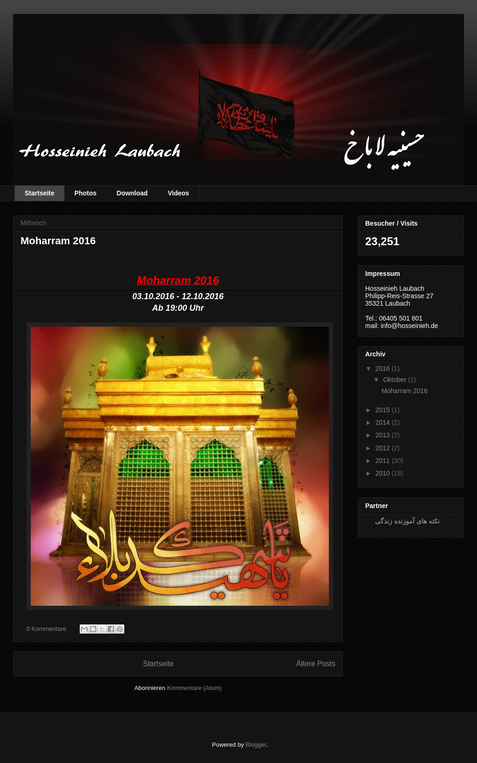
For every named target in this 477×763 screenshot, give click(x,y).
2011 (382, 460)
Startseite (40, 193)
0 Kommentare (46, 628)
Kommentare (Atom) (194, 687)
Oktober (394, 379)
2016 (382, 368)
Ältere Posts (315, 664)
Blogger (255, 744)
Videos (178, 193)
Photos (85, 193)
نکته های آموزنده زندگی (407, 521)
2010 (382, 473)
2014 (382, 422)
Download (132, 193)
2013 (382, 435)
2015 (382, 410)
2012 (382, 448)
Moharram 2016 (57, 241)
